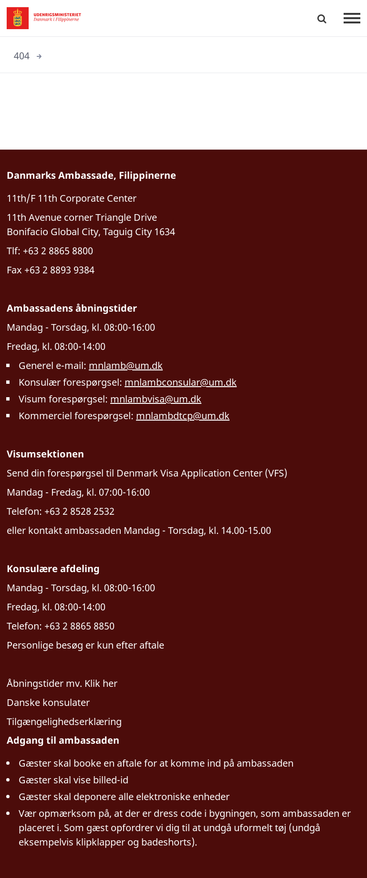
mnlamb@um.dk (126, 365)
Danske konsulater (48, 702)
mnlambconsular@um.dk (181, 382)
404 (22, 55)
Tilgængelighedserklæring (64, 721)
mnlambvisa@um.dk (155, 398)
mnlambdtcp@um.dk (183, 415)
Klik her (100, 683)
